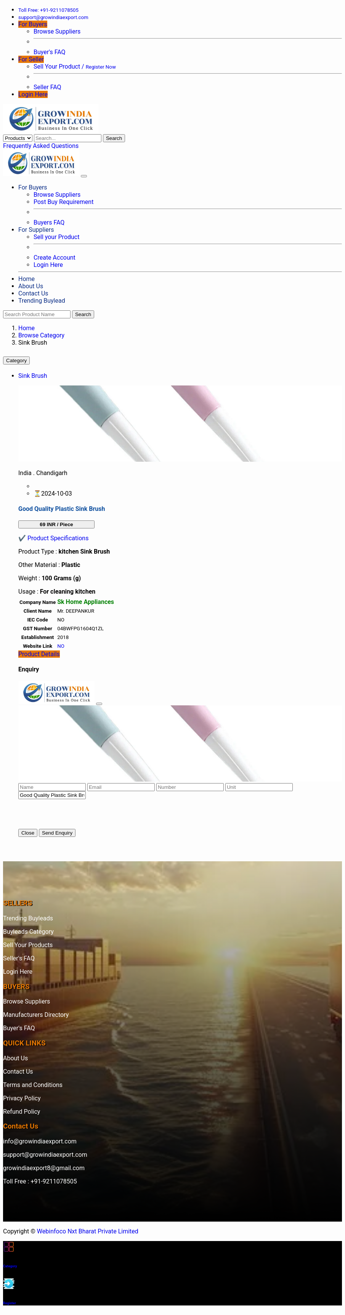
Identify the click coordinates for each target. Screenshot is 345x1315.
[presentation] (76, 814)
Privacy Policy (22, 1098)
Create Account (54, 257)
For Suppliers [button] (36, 229)
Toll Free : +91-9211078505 (40, 1181)
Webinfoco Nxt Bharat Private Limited (87, 1231)
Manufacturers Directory (36, 1014)
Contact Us (33, 293)
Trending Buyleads (28, 918)
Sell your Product (56, 237)
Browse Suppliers (57, 31)
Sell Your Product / (75, 66)
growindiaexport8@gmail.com (44, 1168)
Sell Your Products (28, 945)
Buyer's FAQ (50, 52)
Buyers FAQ (49, 222)
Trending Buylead (41, 300)
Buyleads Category (28, 931)
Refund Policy (21, 1111)
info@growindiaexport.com (40, 1141)
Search (114, 138)
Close (27, 833)
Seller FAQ (47, 87)
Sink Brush (32, 375)
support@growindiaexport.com (45, 1154)
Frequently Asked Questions (41, 145)
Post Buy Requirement (63, 202)
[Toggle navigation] (84, 176)
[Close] (99, 704)
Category (16, 360)
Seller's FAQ (19, 958)
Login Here (33, 94)
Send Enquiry (57, 833)
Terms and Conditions (33, 1085)
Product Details (39, 654)
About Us (30, 286)
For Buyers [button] (32, 24)
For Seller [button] (31, 59)
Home (26, 279)
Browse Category (41, 335)
